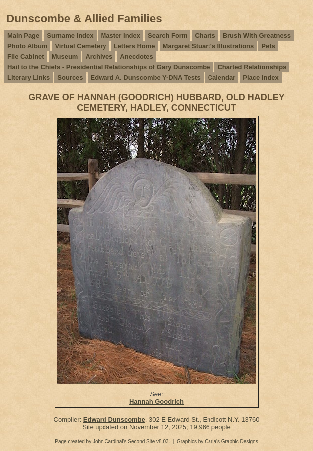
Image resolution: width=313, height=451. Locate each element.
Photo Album (27, 46)
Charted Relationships (251, 67)
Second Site (141, 441)
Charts (205, 35)
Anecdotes (136, 56)
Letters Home (134, 46)
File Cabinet (25, 56)
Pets (268, 46)
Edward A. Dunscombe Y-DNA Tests (146, 77)
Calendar (222, 77)
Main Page (23, 35)
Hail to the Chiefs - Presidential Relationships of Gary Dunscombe (108, 67)
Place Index (261, 77)
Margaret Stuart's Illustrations (208, 46)
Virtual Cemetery (80, 46)
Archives (98, 56)
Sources (70, 77)
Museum (65, 56)
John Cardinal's (110, 441)
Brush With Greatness (257, 35)
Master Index (120, 35)
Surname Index (70, 35)
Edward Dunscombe (114, 419)
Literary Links (28, 77)
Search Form (167, 35)
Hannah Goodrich (156, 401)
